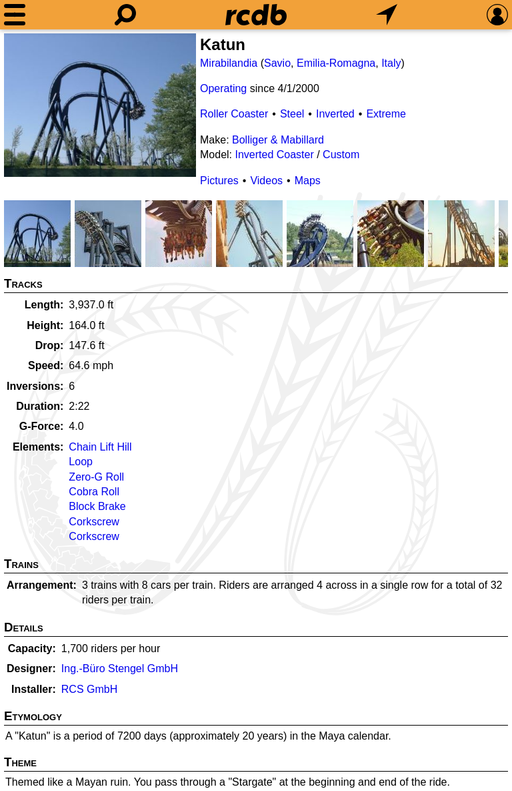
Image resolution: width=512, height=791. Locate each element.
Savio (277, 63)
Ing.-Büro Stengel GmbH (119, 668)
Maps (308, 180)
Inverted (335, 113)
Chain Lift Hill (100, 447)
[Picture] (100, 105)
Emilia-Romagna (336, 63)
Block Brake (97, 506)
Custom (341, 154)
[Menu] (14, 14)
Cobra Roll (94, 491)
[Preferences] (497, 14)
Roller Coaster (234, 113)
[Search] (125, 14)
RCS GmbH (89, 689)
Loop (81, 461)
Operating (223, 88)
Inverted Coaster (274, 154)
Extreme (386, 113)
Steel (292, 113)
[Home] (256, 14)
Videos (266, 180)
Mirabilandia (228, 63)
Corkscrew (94, 521)
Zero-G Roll (96, 477)
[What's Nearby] (386, 14)
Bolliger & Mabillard (278, 140)
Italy (391, 63)
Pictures (219, 180)
